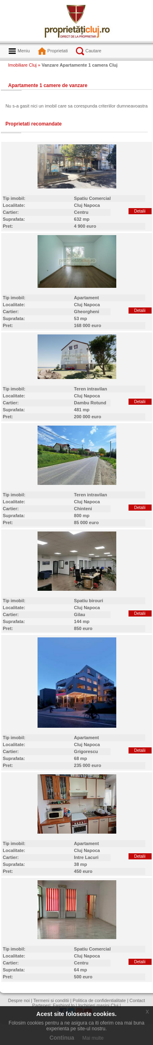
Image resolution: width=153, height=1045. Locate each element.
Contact (137, 1000)
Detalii (140, 211)
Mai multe (93, 1038)
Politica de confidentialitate (99, 1000)
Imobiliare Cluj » (24, 65)
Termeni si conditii (51, 1000)
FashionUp (64, 1005)
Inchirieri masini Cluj (98, 1005)
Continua (61, 1037)
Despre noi (19, 1000)
